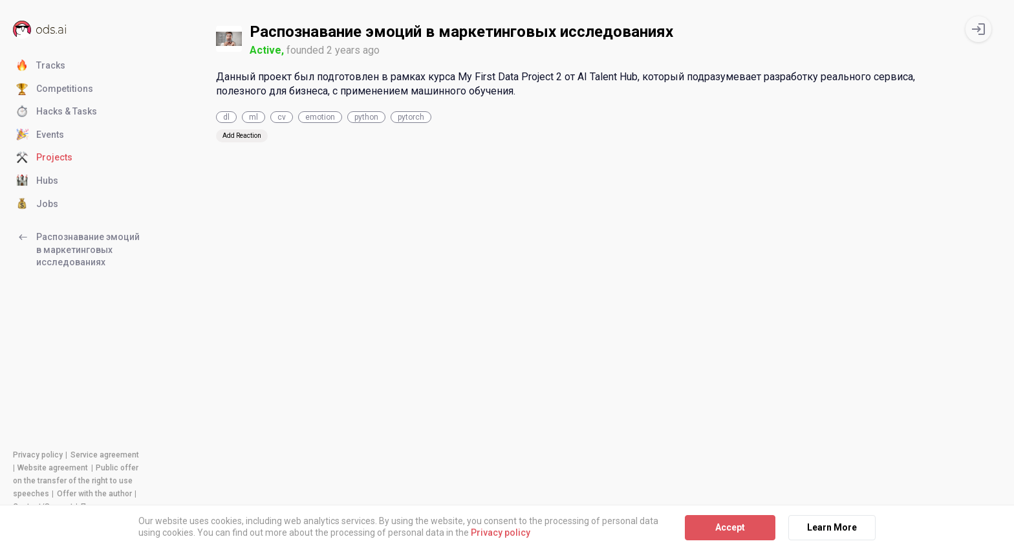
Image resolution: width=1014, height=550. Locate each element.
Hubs (37, 181)
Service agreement (104, 454)
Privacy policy (38, 454)
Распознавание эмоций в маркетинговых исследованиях (78, 249)
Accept (730, 527)
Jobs (37, 204)
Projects (44, 157)
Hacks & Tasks (56, 111)
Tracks (40, 66)
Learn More (832, 527)
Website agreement (52, 467)
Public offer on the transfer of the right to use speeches (75, 480)
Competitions (54, 89)
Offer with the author (94, 493)
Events (40, 135)
